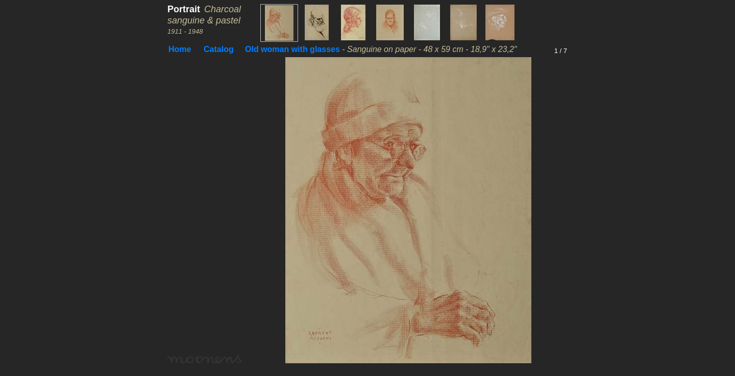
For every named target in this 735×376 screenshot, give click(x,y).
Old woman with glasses (292, 49)
